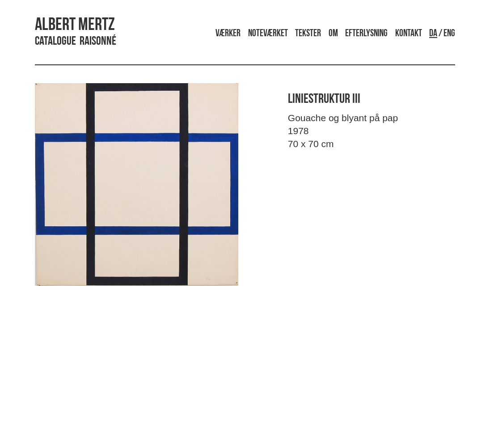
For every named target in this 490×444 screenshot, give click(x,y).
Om (333, 34)
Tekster (308, 34)
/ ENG (442, 34)
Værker (228, 34)
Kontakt (408, 34)
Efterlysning (366, 34)
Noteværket (268, 34)
